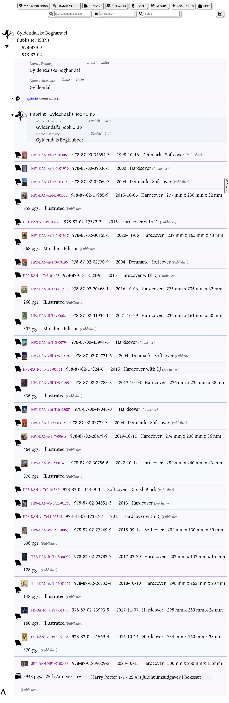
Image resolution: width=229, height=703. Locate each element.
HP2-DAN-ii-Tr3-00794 (49, 342)
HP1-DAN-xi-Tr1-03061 (50, 155)
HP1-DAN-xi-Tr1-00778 (41, 222)
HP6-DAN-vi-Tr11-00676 (51, 530)
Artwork (118, 5)
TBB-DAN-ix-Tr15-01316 (51, 583)
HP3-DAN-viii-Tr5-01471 (42, 369)
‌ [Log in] (220, 14)
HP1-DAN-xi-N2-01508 (49, 195)
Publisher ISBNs (33, 40)
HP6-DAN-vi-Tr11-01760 (51, 503)
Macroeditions (36, 5)
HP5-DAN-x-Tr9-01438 (49, 463)
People (141, 5)
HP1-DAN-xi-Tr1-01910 (50, 168)
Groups (161, 5)
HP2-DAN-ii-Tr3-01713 (49, 289)
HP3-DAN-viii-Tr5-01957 (51, 383)
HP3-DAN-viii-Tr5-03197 (51, 356)
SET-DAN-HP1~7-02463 (50, 663)
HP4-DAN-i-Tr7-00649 (49, 436)
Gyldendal (32, 99)
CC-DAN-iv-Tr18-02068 (49, 637)
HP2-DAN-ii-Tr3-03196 (49, 262)
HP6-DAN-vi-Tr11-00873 (42, 516)
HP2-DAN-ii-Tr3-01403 (41, 275)
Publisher (194, 155)
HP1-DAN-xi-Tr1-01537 (50, 235)
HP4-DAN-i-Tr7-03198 (49, 423)
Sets (206, 5)
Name (41, 63)
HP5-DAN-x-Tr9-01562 (41, 489)
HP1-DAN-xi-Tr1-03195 (50, 182)
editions (95, 5)
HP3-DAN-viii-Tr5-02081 (51, 409)
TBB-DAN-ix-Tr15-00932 (51, 557)
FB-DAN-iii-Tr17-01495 (49, 610)
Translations (68, 5)
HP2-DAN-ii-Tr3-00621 (49, 315)
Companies (185, 5)
